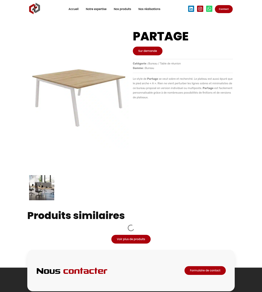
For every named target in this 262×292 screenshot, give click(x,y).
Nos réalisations (149, 9)
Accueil (73, 9)
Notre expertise (96, 9)
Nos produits (122, 9)
